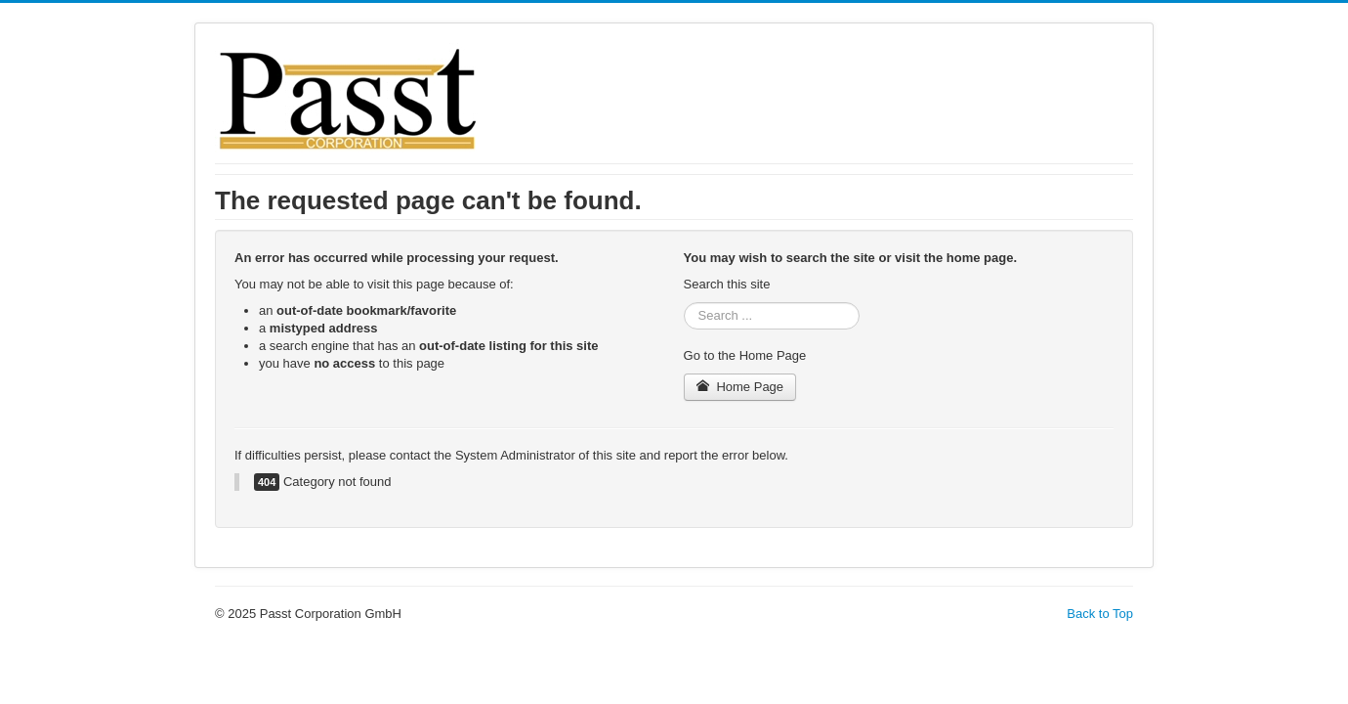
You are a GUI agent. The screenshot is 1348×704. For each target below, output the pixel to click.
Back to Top (1100, 613)
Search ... (684, 302)
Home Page (740, 386)
